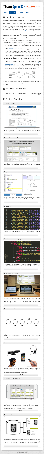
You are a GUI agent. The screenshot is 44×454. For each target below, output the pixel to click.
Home (6, 12)
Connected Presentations (12, 273)
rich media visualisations (22, 30)
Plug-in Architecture (10, 103)
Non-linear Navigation (11, 308)
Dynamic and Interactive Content (15, 48)
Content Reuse (9, 414)
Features (12, 12)
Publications (20, 12)
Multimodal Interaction (11, 343)
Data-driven (8, 206)
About (28, 12)
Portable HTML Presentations (13, 378)
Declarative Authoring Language (13, 239)
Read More (21, 133)
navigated (5, 32)
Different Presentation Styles (13, 137)
